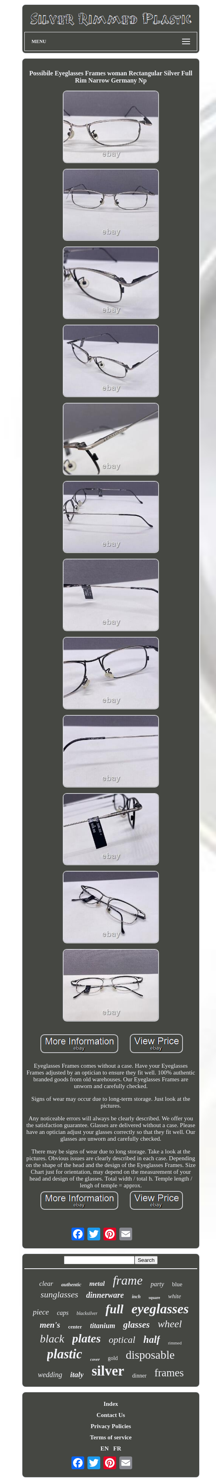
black (52, 1338)
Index (110, 1404)
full (114, 1309)
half (151, 1339)
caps (62, 1312)
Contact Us (111, 1415)
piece (41, 1312)
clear (46, 1283)
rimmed (175, 1342)
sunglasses (59, 1294)
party (157, 1284)
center (75, 1327)
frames (169, 1373)
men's (50, 1325)
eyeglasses (160, 1308)
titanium (102, 1326)
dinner (139, 1376)
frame (128, 1280)
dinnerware (105, 1295)
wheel (170, 1324)
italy (77, 1374)
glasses (136, 1325)
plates (86, 1338)
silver (107, 1371)
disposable (150, 1354)
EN (104, 1448)
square (154, 1297)
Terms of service (110, 1437)
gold (113, 1358)
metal (97, 1283)
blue (177, 1284)
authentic (71, 1284)
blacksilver (87, 1313)
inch (136, 1296)
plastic (64, 1354)
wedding (50, 1375)
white (174, 1296)
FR (117, 1448)
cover (95, 1359)
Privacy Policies (111, 1426)
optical (122, 1339)
